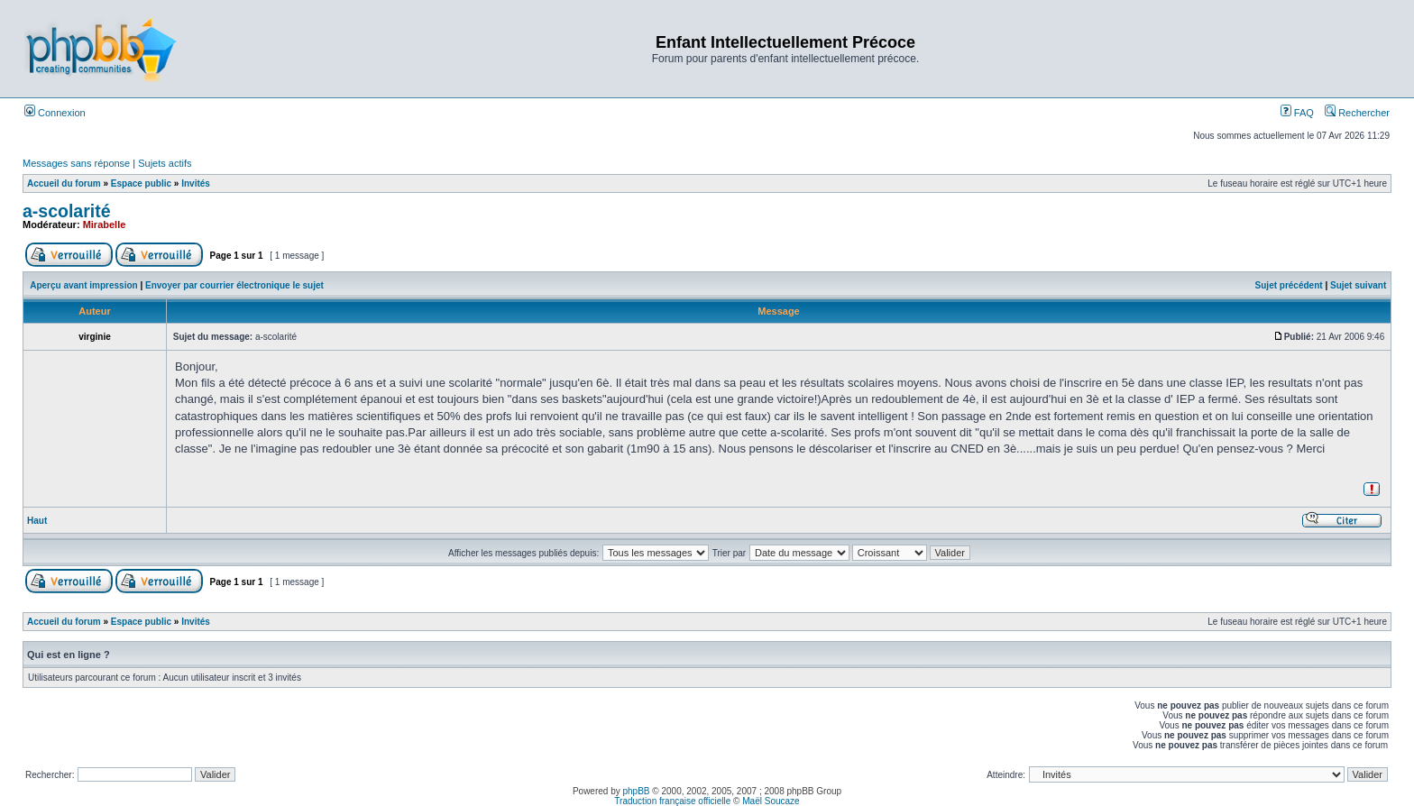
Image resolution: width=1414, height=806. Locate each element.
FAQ (1297, 112)
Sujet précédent (1289, 285)
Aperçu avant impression (83, 285)
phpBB (636, 791)
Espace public (141, 183)
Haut (37, 521)
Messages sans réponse (76, 163)
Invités (195, 183)
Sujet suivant (1358, 285)
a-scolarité (67, 211)
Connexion (55, 112)
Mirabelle (104, 224)
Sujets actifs (164, 163)
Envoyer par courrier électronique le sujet (234, 285)
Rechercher (1357, 112)
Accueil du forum (64, 183)
